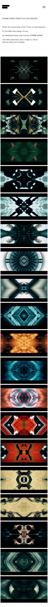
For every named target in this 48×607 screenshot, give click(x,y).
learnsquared (40, 27)
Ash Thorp (27, 27)
